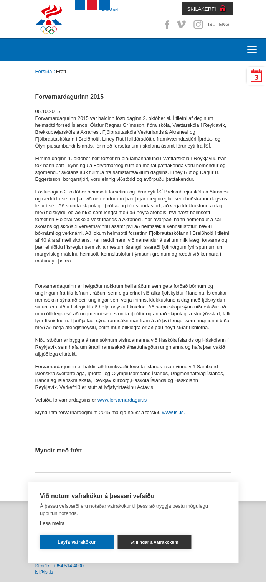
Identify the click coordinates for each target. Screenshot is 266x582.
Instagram (198, 24)
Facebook (166, 24)
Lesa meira (52, 523)
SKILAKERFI (201, 9)
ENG (224, 24)
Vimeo (182, 24)
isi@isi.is (44, 572)
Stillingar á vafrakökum (154, 542)
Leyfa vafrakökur (77, 542)
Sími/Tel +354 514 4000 (59, 566)
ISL (211, 24)
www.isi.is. (173, 412)
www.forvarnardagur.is (122, 400)
